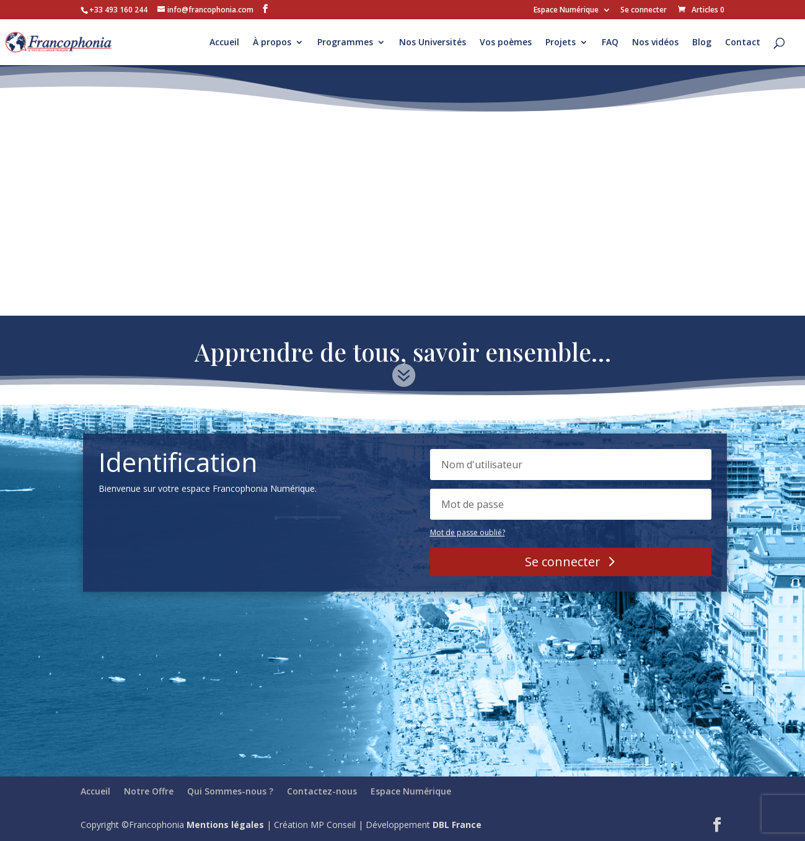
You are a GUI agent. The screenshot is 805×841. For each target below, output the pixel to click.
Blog (701, 43)
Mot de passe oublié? (467, 532)
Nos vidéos (655, 43)
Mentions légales (225, 824)
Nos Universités (432, 43)
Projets (560, 43)
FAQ (610, 43)
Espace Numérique (566, 10)
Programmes (345, 43)
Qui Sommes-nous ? (230, 791)
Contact (742, 43)
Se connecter (643, 10)
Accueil (224, 43)
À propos (272, 43)
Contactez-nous (322, 791)
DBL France (457, 824)
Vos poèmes (506, 43)
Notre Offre (149, 791)
